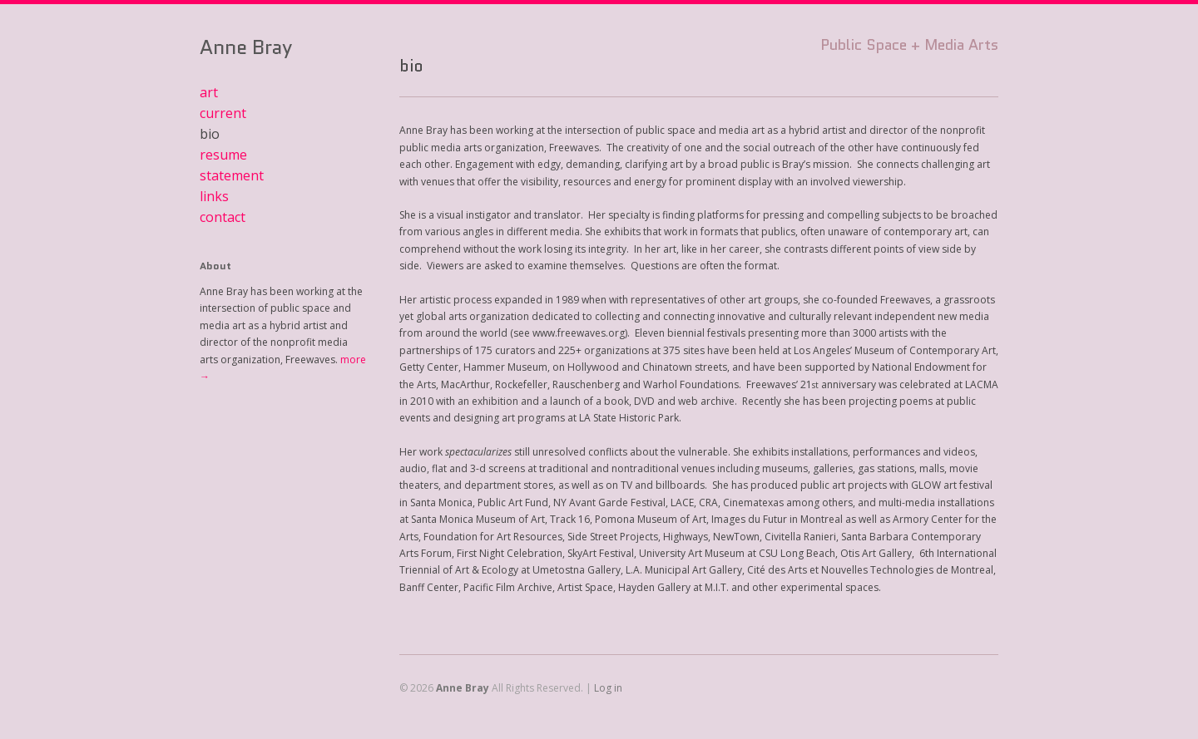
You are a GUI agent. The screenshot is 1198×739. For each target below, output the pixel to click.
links (214, 196)
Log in (608, 688)
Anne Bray (246, 47)
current (223, 113)
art (209, 92)
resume (223, 154)
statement (232, 175)
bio (210, 134)
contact (222, 217)
